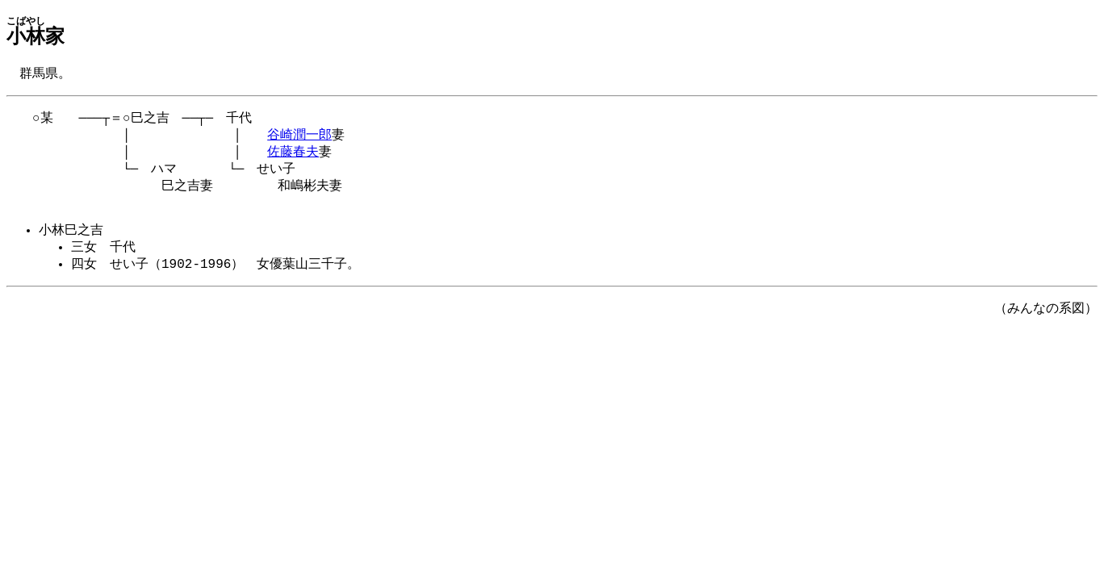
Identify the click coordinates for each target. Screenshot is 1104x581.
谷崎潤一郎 (299, 139)
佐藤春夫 (293, 157)
